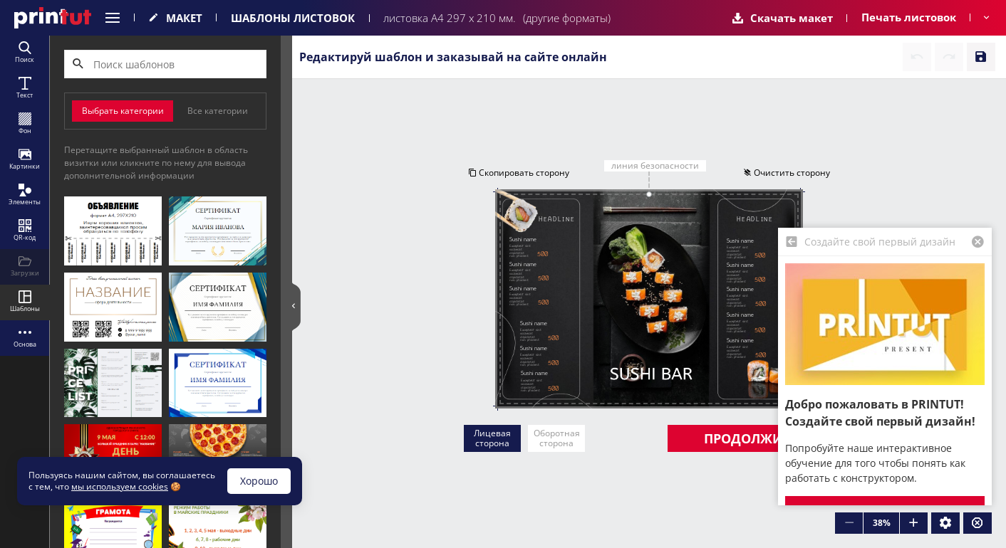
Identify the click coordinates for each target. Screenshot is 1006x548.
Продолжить (751, 438)
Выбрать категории (123, 111)
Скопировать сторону (518, 173)
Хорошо (259, 481)
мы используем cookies (119, 486)
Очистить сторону (786, 173)
